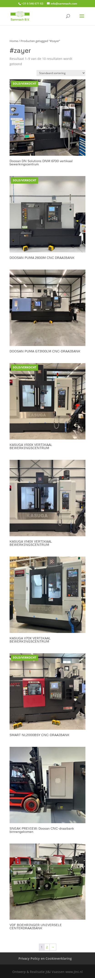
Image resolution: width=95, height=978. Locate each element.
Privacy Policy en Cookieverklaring (45, 958)
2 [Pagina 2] (47, 947)
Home (14, 41)
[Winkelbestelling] (60, 73)
